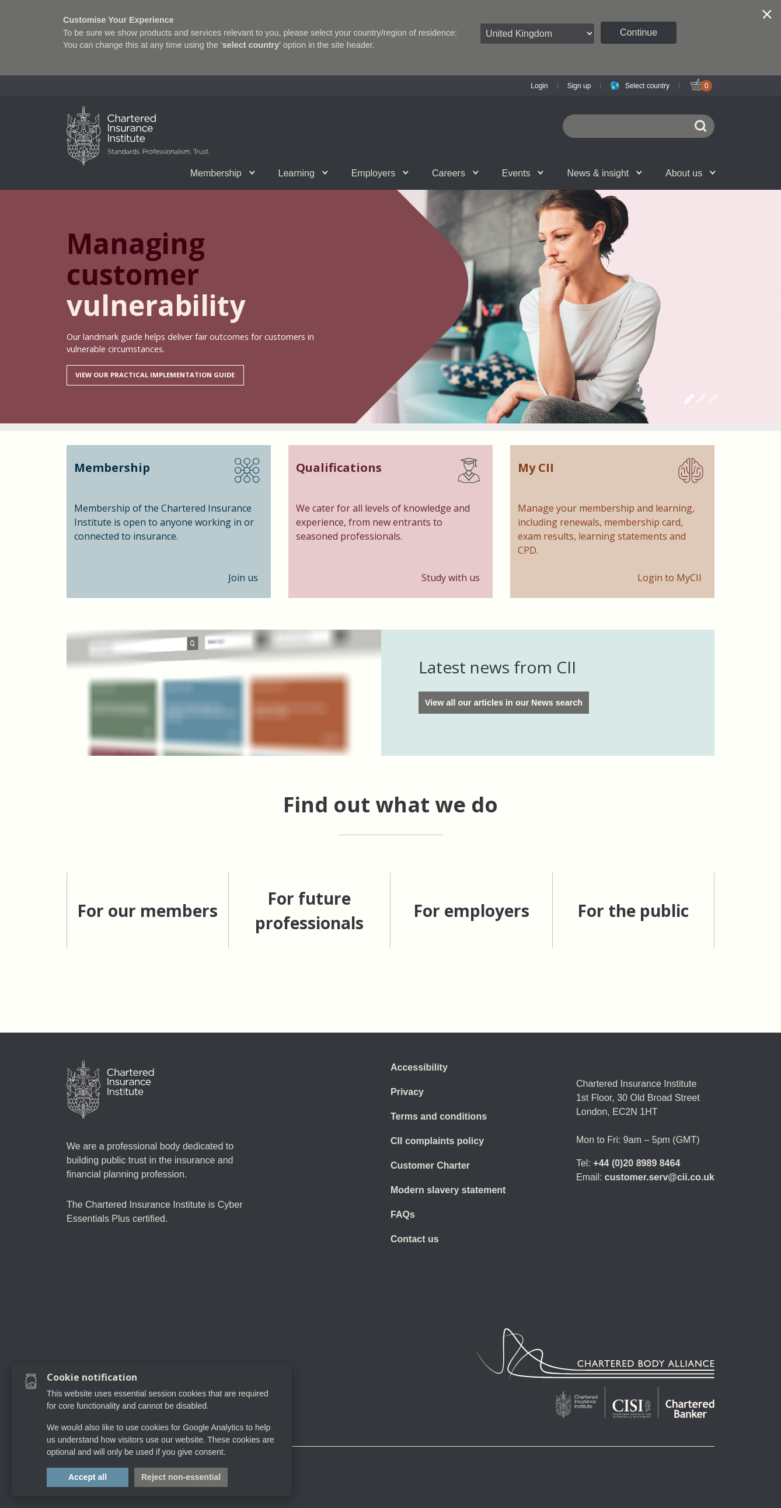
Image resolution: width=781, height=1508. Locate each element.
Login (539, 86)
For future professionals (309, 910)
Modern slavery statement (447, 1190)
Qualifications (135, 173)
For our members (147, 910)
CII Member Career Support (138, 173)
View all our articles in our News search (504, 702)
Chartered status (125, 173)
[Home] (110, 1090)
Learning (303, 173)
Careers (455, 173)
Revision (345, 173)
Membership (222, 173)
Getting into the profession (260, 173)
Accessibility (419, 1067)
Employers (380, 173)
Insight (420, 173)
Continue (638, 32)
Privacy (407, 1092)
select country (251, 45)
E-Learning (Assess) (270, 173)
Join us (124, 173)
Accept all (87, 1477)
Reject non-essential (181, 1477)
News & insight (604, 173)
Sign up (579, 86)
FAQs (402, 1214)
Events (523, 173)
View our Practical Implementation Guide (155, 374)
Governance (334, 173)
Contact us (414, 1239)
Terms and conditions (438, 1116)
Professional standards (420, 173)
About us (690, 173)
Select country (647, 86)
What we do (268, 173)
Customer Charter (430, 1165)
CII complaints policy (437, 1141)
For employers (471, 910)
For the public (633, 910)
